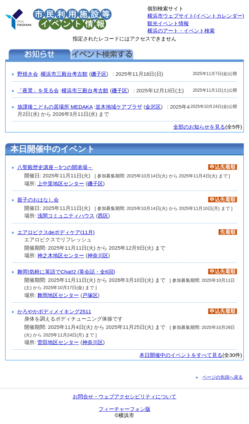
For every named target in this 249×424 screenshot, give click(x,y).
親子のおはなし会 (38, 200)
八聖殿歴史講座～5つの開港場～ (55, 167)
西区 (103, 216)
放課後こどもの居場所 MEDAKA (55, 107)
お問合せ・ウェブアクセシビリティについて (124, 396)
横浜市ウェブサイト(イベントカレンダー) (195, 16)
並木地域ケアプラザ (118, 107)
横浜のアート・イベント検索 (181, 31)
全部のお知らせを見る (199, 127)
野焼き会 (27, 74)
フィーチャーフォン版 (124, 409)
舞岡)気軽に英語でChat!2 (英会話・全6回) (66, 272)
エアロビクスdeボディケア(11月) (56, 232)
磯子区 (99, 74)
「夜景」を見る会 (38, 90)
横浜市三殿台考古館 (64, 74)
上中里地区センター (60, 183)
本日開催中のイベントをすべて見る (180, 355)
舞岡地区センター (58, 295)
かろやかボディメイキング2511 (54, 311)
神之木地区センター (60, 255)
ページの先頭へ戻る (222, 377)
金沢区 (153, 107)
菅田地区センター (58, 342)
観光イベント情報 (168, 23)
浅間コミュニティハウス (65, 216)
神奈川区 (97, 255)
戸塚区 (90, 295)
